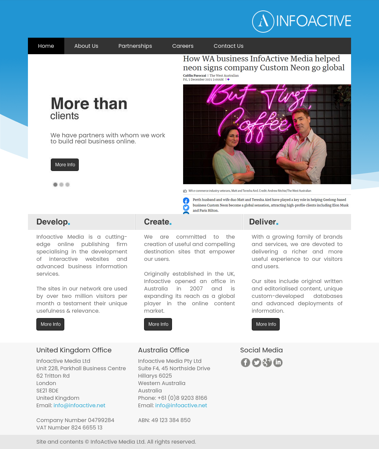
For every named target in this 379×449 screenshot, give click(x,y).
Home (46, 46)
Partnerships (135, 46)
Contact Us (228, 46)
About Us (86, 46)
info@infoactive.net (79, 405)
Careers (183, 46)
